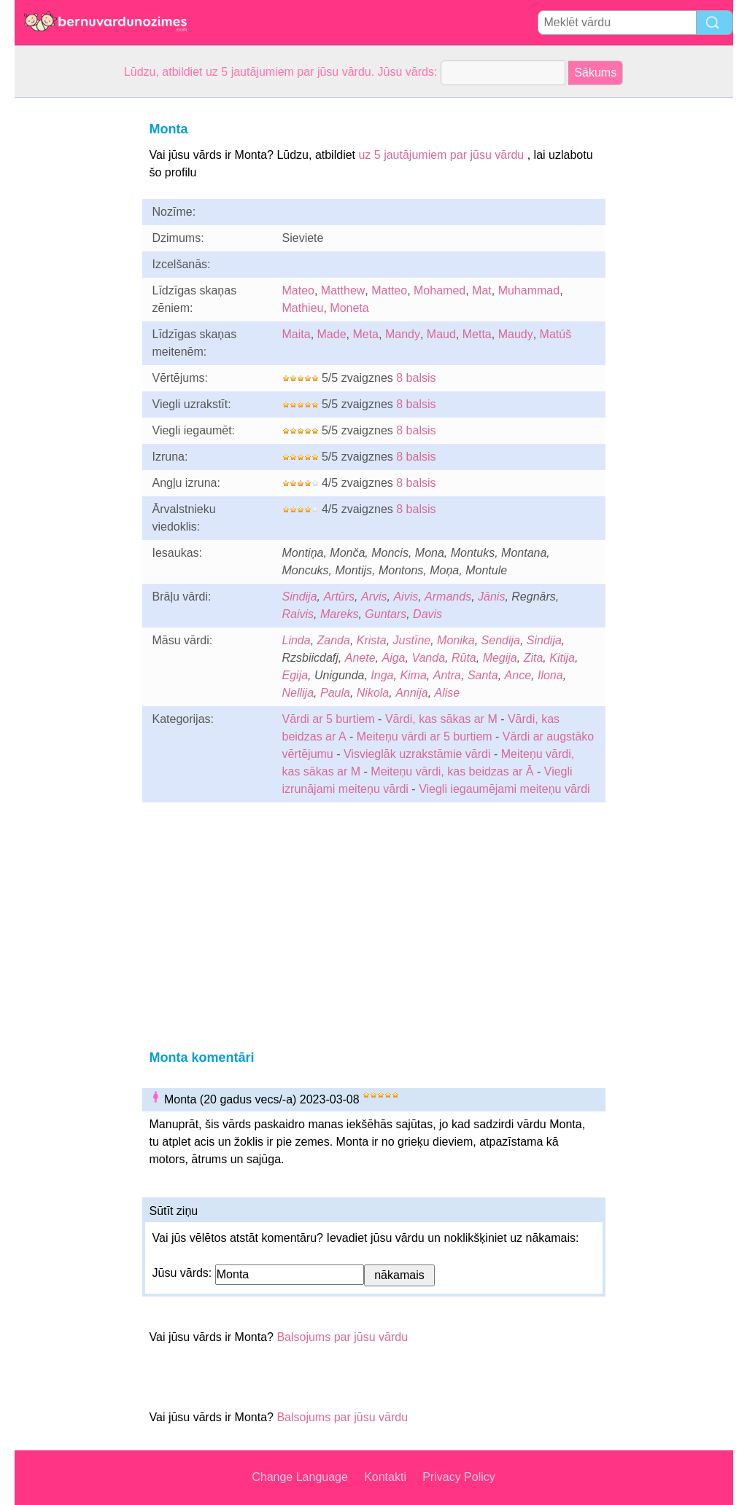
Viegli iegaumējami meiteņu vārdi (504, 789)
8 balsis (416, 378)
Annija (411, 693)
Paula (335, 693)
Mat (482, 290)
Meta (365, 334)
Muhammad (529, 290)
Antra (447, 675)
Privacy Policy (458, 1477)
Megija (500, 658)
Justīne (412, 640)
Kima (413, 675)
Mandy (402, 334)
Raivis (298, 614)
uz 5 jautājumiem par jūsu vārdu (441, 155)
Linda (296, 640)
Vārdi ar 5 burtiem (328, 719)
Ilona (550, 675)
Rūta (464, 658)
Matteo (389, 290)
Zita (533, 658)
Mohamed (439, 290)
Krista (372, 640)
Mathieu (303, 308)
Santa (483, 675)
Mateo (298, 290)
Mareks (339, 614)
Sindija (299, 596)
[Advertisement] (73, 316)
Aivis (405, 596)
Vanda (428, 658)
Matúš (556, 334)
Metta (477, 334)
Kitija (562, 658)
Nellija (298, 693)
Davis (427, 614)
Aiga (393, 658)
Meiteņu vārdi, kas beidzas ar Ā (452, 771)
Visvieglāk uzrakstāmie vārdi (417, 754)
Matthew (343, 290)
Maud (441, 334)
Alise (447, 693)
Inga (382, 675)
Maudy (515, 334)
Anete (360, 658)
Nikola (373, 693)
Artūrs (339, 596)
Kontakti (385, 1477)
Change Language (300, 1477)
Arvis (374, 596)
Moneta (349, 308)
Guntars (385, 614)
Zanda (333, 640)
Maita (296, 334)
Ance (518, 675)
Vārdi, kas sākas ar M (441, 719)
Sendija (500, 640)
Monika (456, 640)
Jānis (491, 596)
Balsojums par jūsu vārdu (342, 1337)
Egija (295, 675)
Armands (448, 596)
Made (332, 334)
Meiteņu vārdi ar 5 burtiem (424, 736)
